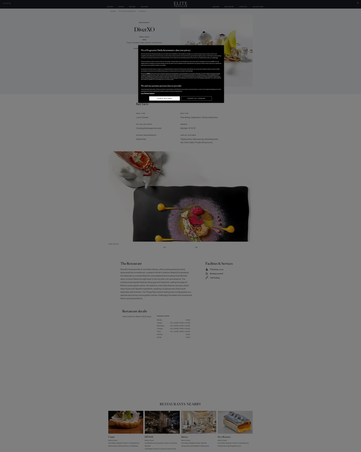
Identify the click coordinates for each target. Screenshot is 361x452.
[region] (181, 74)
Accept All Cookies (196, 98)
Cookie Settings (164, 98)
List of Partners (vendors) (148, 93)
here (217, 57)
